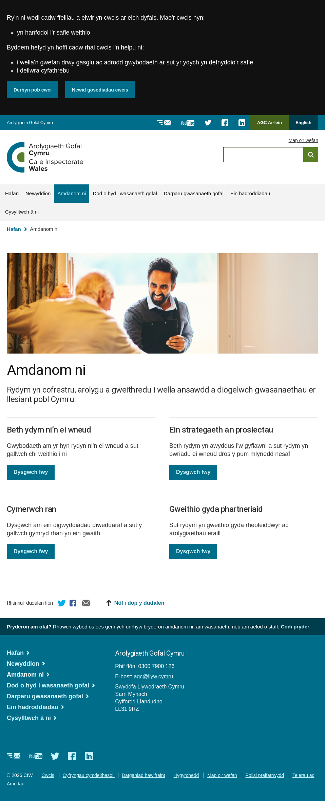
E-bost (86, 603)
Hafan (12, 193)
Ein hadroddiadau (250, 193)
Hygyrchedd (186, 775)
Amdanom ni (71, 193)
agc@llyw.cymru (153, 676)
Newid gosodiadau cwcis (100, 90)
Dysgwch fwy (31, 472)
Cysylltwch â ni (22, 212)
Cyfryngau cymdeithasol (89, 775)
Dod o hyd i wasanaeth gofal (125, 193)
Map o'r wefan (304, 140)
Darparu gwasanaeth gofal (194, 193)
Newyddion (38, 193)
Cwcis (47, 775)
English (303, 122)
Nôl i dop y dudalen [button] (139, 602)
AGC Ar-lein (271, 125)
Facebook (74, 603)
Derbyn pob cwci (33, 90)
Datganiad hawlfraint (143, 775)
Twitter (61, 603)
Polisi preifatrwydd (265, 775)
